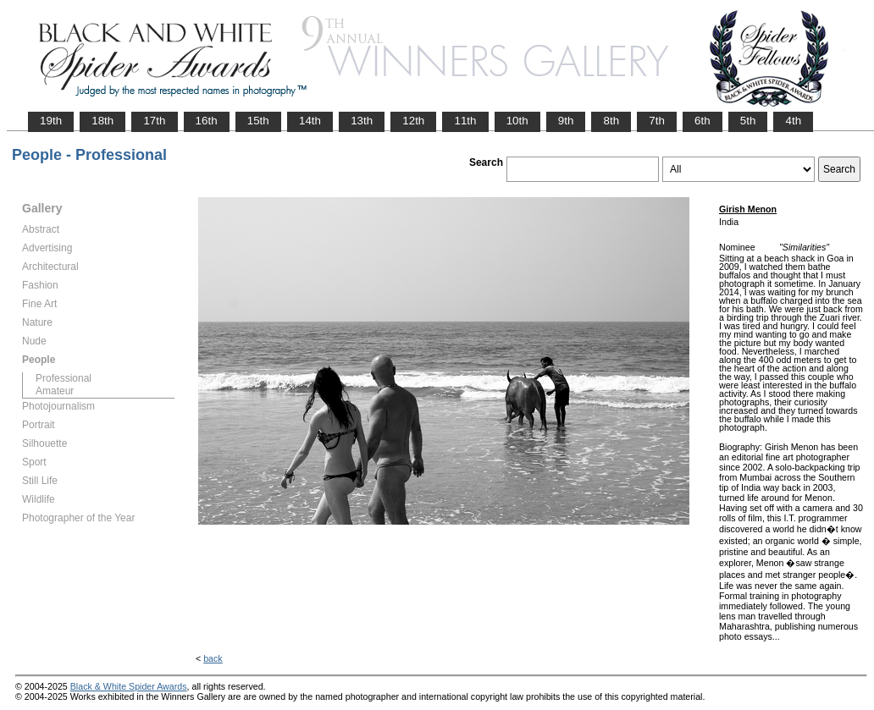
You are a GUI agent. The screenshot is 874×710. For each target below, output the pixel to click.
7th (656, 120)
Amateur (55, 391)
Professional (63, 378)
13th (361, 120)
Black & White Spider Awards (128, 686)
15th (258, 120)
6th (702, 120)
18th (102, 120)
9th (566, 120)
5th (748, 120)
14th (310, 120)
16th (206, 120)
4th (793, 120)
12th (413, 120)
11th (465, 120)
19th (50, 120)
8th (611, 120)
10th (517, 120)
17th (154, 120)
